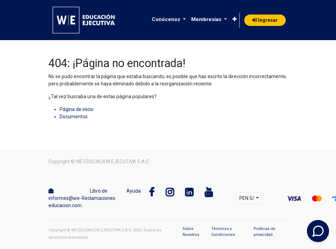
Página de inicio (77, 109)
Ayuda (133, 191)
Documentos (74, 116)
